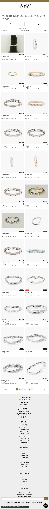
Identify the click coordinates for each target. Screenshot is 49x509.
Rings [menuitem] (24, 476)
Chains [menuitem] (24, 486)
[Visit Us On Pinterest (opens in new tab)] (25, 417)
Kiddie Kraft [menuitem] (24, 459)
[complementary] (38, 501)
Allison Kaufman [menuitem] (25, 450)
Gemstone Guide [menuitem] (24, 433)
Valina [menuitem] (24, 470)
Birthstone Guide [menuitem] (24, 431)
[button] (19, 1)
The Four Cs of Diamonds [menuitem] (24, 426)
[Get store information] (24, 404)
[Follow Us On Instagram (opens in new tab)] (27, 417)
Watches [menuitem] (24, 485)
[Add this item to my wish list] (23, 56)
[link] (13, 1)
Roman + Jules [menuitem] (24, 464)
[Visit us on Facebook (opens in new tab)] (23, 417)
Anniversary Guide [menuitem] (24, 442)
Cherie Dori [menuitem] (24, 453)
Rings (3, 12)
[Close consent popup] (28, 506)
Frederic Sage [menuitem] (24, 455)
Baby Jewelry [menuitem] (24, 488)
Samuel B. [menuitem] (24, 466)
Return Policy (10, 502)
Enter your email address (24, 496)
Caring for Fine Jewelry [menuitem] (24, 436)
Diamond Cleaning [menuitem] (24, 438)
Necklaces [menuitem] (24, 479)
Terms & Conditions (26, 502)
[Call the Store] (24, 402)
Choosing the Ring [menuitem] (24, 429)
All (32, 389)
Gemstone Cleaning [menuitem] (24, 440)
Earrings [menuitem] (24, 477)
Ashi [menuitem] (24, 452)
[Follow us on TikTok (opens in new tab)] (21, 417)
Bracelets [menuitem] (24, 481)
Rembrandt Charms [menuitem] (24, 462)
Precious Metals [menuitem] (24, 435)
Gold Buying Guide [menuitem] (24, 444)
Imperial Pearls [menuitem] (24, 457)
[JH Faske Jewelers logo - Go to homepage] (24, 6)
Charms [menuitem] (24, 483)
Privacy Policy (17, 502)
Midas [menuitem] (24, 461)
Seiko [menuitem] (24, 468)
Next (45, 30)
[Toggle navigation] (2, 7)
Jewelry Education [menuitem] (24, 424)
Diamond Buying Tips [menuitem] (24, 427)
